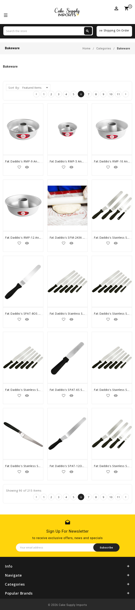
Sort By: (14, 87)
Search (87, 31)
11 (118, 94)
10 (110, 94)
